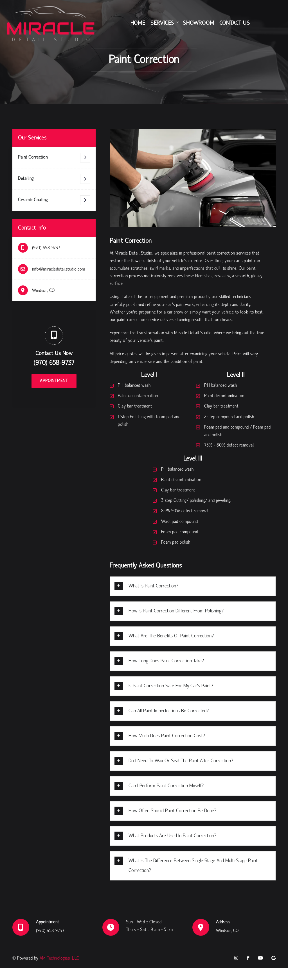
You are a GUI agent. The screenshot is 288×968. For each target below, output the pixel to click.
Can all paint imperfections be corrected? (169, 711)
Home (137, 23)
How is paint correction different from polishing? (176, 611)
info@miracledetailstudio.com (58, 269)
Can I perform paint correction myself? (166, 786)
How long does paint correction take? (166, 661)
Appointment (54, 381)
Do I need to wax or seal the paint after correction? (181, 761)
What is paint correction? (153, 586)
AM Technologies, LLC (59, 958)
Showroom (198, 23)
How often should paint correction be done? (172, 811)
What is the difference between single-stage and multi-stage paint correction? (193, 865)
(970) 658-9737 (46, 248)
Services (162, 23)
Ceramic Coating (54, 200)
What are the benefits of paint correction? (171, 636)
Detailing (54, 179)
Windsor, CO (43, 291)
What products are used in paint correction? (172, 836)
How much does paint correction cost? (167, 736)
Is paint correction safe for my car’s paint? (171, 686)
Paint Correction (54, 158)
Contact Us (234, 23)
